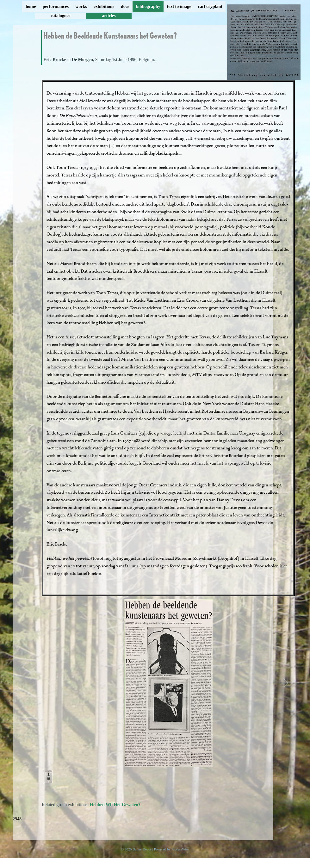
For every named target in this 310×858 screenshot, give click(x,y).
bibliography (148, 6)
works (81, 6)
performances (56, 6)
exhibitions (104, 6)
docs (125, 6)
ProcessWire (180, 849)
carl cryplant (210, 6)
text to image (179, 6)
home (31, 6)
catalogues (60, 15)
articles (109, 15)
